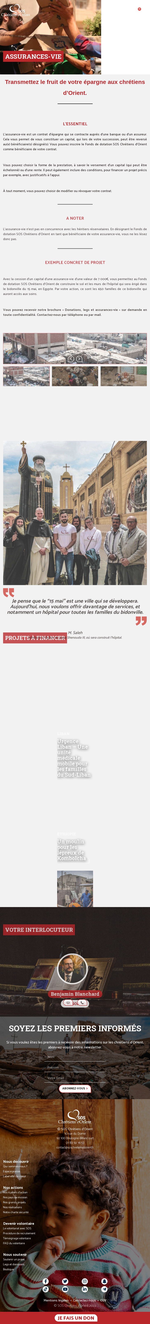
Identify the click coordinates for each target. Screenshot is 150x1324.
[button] (146, 10)
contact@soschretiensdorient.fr (75, 1147)
